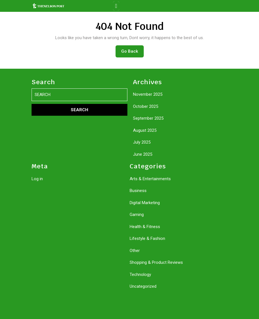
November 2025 (147, 94)
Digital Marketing (145, 202)
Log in (37, 178)
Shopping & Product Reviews (156, 262)
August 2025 (144, 130)
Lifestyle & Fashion (147, 238)
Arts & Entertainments (150, 178)
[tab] (116, 6)
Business (138, 190)
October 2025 (145, 106)
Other (135, 250)
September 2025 (148, 118)
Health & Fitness (145, 226)
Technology (140, 274)
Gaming (137, 214)
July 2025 (141, 142)
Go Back (132, 52)
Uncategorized (143, 286)
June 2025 (142, 154)
